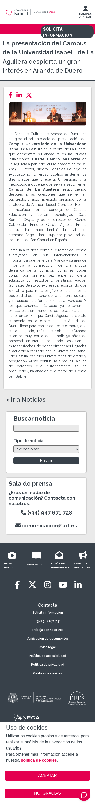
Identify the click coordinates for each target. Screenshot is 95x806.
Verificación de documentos (48, 638)
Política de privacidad (47, 664)
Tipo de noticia (28, 440)
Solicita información (47, 612)
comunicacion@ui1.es (46, 525)
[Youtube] (62, 584)
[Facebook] (12, 95)
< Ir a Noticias (25, 400)
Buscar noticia (34, 418)
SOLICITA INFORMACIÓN (57, 32)
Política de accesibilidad (47, 656)
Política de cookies (47, 673)
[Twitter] (30, 95)
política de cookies (39, 760)
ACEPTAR (47, 776)
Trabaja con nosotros (47, 630)
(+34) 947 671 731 (47, 621)
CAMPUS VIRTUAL (85, 13)
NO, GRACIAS (47, 793)
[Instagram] (47, 584)
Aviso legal (47, 647)
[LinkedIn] (20, 95)
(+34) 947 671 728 (46, 512)
